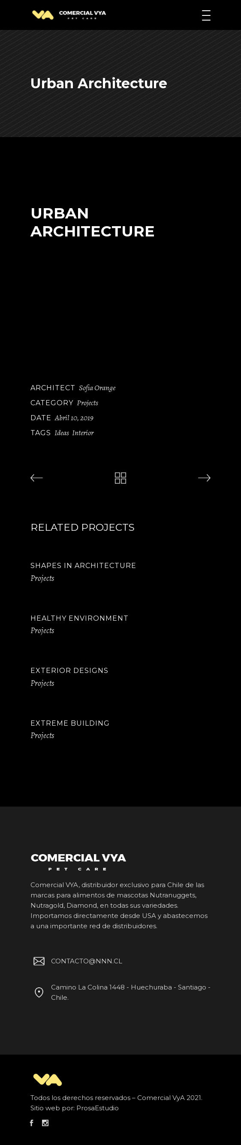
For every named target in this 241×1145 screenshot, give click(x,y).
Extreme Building (70, 723)
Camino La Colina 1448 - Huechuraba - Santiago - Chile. (120, 992)
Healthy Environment (79, 618)
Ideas (61, 433)
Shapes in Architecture (83, 566)
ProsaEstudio (97, 1108)
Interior (82, 433)
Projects (87, 403)
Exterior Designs (69, 671)
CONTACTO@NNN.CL (76, 961)
